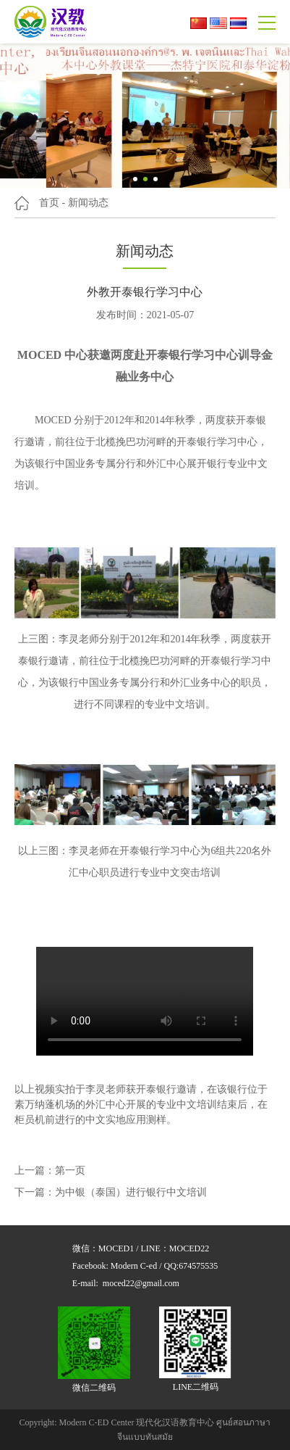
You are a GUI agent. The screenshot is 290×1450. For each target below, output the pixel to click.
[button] (135, 179)
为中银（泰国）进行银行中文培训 (131, 1192)
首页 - (52, 202)
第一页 (70, 1170)
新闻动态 (88, 202)
